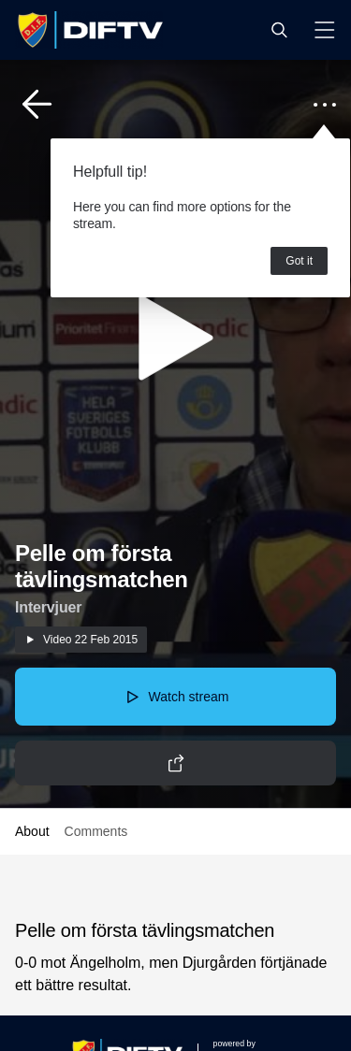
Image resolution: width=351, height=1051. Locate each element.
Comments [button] (96, 831)
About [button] (32, 831)
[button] (279, 30)
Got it (299, 260)
